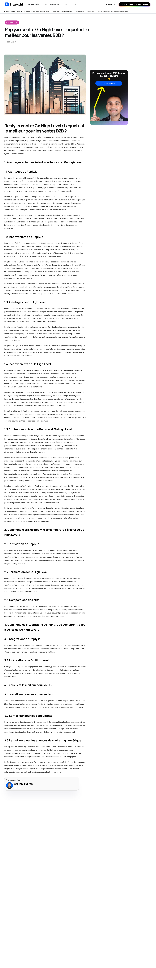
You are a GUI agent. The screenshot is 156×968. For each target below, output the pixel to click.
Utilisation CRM (79, 11)
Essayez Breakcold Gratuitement (135, 4)
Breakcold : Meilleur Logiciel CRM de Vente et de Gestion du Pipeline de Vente (26, 11)
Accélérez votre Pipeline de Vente (62, 11)
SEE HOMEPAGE (108, 83)
